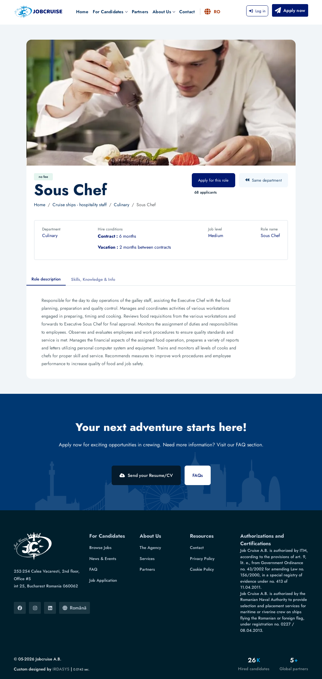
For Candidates (110, 11)
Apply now (289, 10)
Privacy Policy (202, 559)
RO (212, 11)
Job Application (103, 580)
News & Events (102, 559)
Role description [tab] (46, 279)
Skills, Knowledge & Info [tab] (93, 279)
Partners (140, 11)
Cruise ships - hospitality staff (80, 204)
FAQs (197, 475)
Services (147, 559)
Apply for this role (213, 180)
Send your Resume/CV (146, 475)
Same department (263, 180)
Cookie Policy (202, 569)
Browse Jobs (100, 548)
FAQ (93, 569)
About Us (164, 11)
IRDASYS (61, 669)
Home (82, 11)
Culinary (121, 204)
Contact (187, 11)
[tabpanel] (161, 332)
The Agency (150, 548)
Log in (257, 11)
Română (74, 607)
